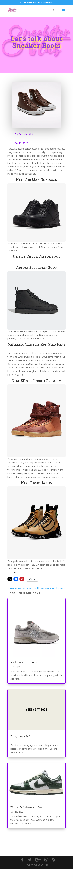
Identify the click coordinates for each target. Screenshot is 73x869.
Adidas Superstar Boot (36, 267)
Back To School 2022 (23, 662)
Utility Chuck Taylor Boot (36, 256)
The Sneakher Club (23, 134)
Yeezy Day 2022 (20, 736)
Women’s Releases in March (28, 807)
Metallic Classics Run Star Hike (36, 344)
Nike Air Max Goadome (36, 179)
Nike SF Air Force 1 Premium (36, 380)
